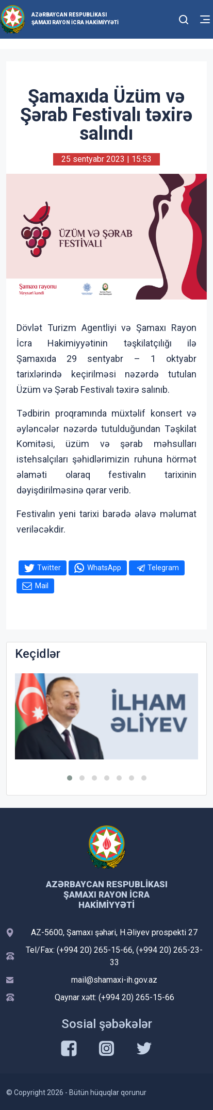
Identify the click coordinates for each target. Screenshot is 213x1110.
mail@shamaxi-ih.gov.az (114, 980)
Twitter (49, 568)
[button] (69, 778)
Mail (41, 586)
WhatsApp (104, 568)
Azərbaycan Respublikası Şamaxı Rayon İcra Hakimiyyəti (75, 18)
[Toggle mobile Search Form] (184, 18)
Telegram (163, 568)
